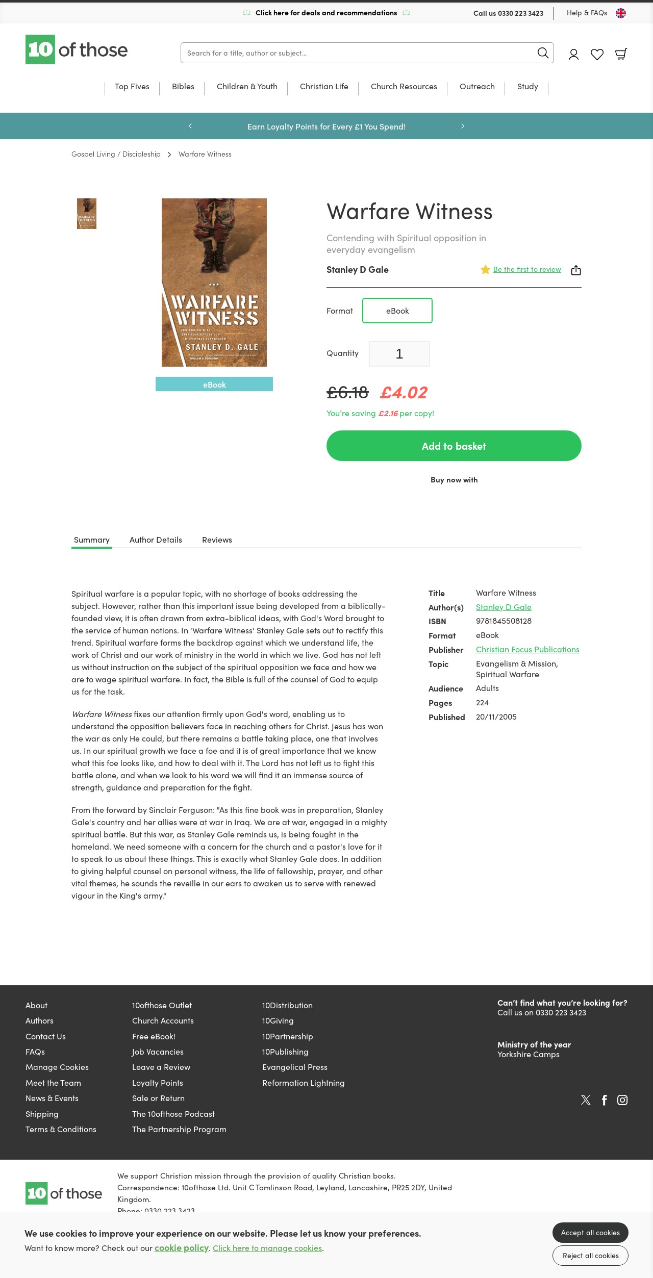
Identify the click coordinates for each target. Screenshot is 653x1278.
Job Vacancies (158, 1051)
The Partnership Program (179, 1128)
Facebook (604, 1100)
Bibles (183, 86)
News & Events (52, 1097)
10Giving (278, 1020)
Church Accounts (163, 1020)
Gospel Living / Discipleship (116, 153)
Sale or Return (158, 1097)
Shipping (42, 1113)
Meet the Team (53, 1082)
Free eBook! (153, 1036)
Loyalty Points (157, 1082)
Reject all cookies (591, 1255)
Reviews (217, 539)
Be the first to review (527, 269)
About (36, 1005)
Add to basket (454, 445)
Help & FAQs (587, 12)
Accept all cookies (590, 1232)
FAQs (35, 1051)
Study (527, 86)
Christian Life (324, 86)
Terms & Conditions (61, 1128)
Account (574, 54)
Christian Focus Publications (528, 649)
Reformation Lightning (303, 1082)
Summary (92, 539)
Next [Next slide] (462, 126)
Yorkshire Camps (528, 1054)
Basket (621, 54)
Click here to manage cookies (267, 1248)
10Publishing (285, 1051)
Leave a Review (161, 1066)
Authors (40, 1020)
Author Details (156, 539)
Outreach (477, 86)
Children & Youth (247, 86)
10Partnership (287, 1036)
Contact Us (46, 1036)
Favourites (597, 55)
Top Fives (132, 86)
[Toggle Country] (620, 13)
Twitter (586, 1100)
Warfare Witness (205, 153)
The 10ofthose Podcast (173, 1113)
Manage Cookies (57, 1066)
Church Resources (404, 86)
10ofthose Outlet (162, 1005)
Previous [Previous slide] (190, 126)
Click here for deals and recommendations (326, 12)
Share (576, 270)
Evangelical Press (295, 1066)
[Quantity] (399, 354)
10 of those (78, 49)
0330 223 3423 (520, 13)
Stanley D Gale (357, 269)
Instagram (622, 1100)
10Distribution (287, 1005)
